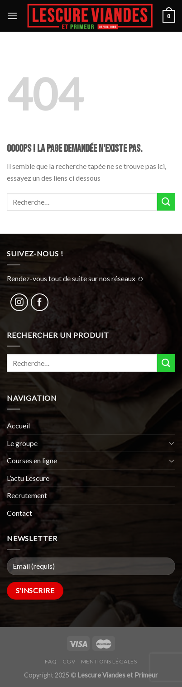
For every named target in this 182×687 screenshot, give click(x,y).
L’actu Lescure (28, 478)
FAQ (51, 661)
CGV (69, 661)
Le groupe (22, 443)
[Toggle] (171, 442)
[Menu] (12, 16)
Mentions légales (109, 661)
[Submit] (166, 202)
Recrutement (27, 495)
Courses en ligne (32, 460)
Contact (19, 513)
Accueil (18, 425)
